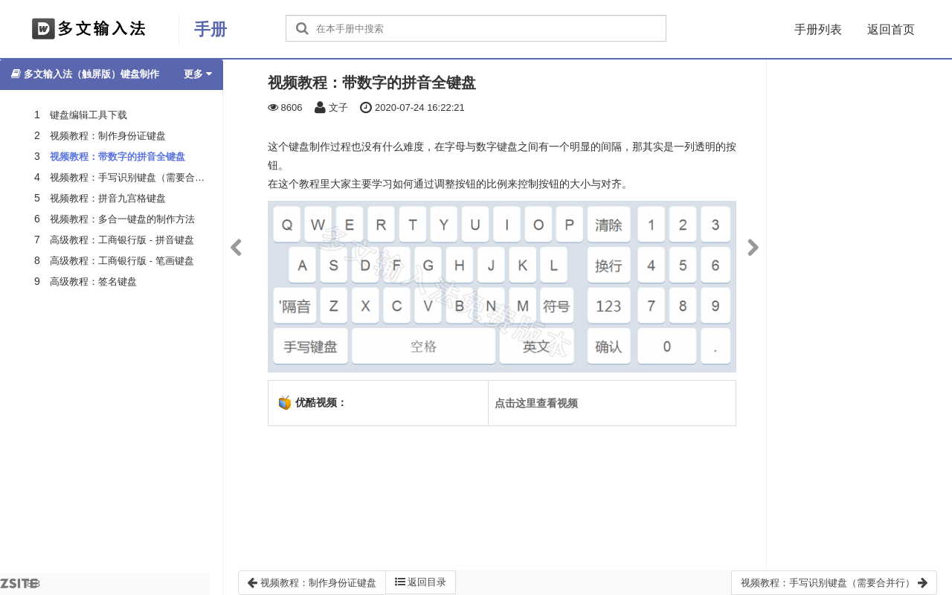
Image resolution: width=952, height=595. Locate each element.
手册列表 (818, 29)
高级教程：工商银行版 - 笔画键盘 (122, 260)
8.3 (20, 586)
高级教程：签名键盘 (93, 281)
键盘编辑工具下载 (88, 114)
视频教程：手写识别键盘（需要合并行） (137, 177)
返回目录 (421, 582)
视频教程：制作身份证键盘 (108, 135)
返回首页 (891, 29)
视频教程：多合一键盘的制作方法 (122, 219)
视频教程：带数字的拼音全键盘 (117, 156)
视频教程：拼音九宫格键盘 (108, 198)
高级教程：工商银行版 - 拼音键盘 (122, 239)
